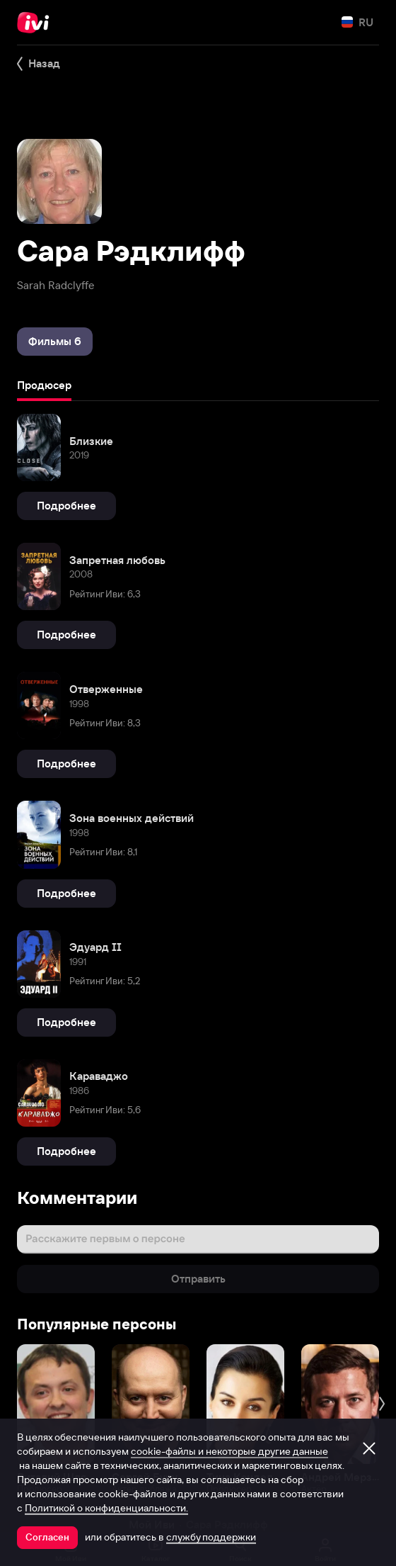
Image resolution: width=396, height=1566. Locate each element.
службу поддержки (211, 1537)
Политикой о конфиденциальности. (106, 1508)
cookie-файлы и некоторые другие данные (229, 1451)
